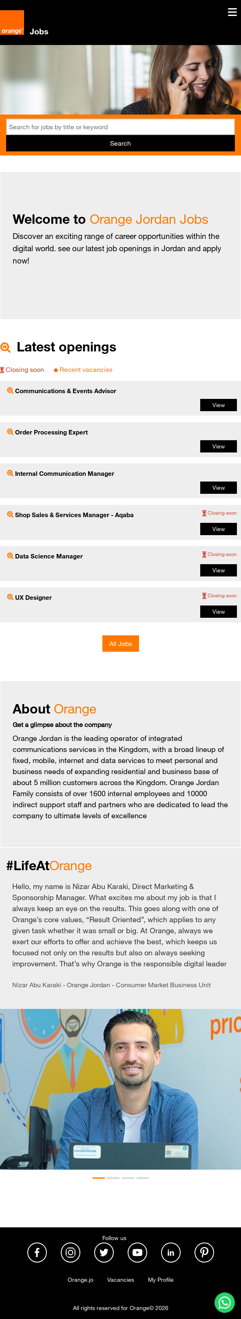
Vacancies (120, 1279)
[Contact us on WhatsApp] (224, 1302)
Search (120, 143)
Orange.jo (80, 1279)
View (218, 405)
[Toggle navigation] (232, 14)
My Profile (161, 1279)
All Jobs (120, 643)
